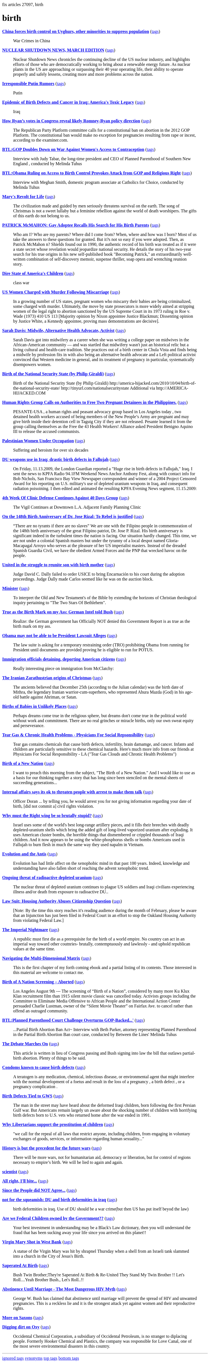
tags (155, 31)
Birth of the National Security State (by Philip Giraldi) (53, 373)
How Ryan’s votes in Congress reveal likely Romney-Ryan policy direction (71, 121)
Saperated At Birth (20, 1265)
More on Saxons (17, 1317)
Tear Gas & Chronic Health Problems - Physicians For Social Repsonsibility (73, 735)
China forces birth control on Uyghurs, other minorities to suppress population (75, 31)
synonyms (34, 1358)
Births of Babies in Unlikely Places (34, 706)
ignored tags (13, 1358)
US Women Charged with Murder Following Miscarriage (55, 292)
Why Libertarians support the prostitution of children (52, 1124)
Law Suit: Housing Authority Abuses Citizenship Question (56, 901)
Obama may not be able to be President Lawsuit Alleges (54, 635)
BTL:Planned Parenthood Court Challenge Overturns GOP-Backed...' (68, 1020)
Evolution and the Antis (24, 854)
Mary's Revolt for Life (23, 196)
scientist (9, 1171)
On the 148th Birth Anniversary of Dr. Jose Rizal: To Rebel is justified (67, 516)
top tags (50, 1358)
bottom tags (69, 1358)
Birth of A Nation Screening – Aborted (38, 981)
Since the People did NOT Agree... (33, 1190)
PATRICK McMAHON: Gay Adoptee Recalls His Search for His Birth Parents (75, 225)
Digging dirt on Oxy (20, 1327)
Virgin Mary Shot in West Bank (31, 1242)
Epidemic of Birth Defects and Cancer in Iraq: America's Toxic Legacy (68, 102)
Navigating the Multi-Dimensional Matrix (41, 958)
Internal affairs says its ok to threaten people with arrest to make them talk (72, 792)
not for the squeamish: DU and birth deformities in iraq (54, 1199)
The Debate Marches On (25, 1043)
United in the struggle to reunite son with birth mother (53, 564)
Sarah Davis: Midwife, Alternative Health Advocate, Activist (58, 330)
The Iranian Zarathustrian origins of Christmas (47, 677)
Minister (10, 588)
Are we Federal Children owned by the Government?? (52, 1218)
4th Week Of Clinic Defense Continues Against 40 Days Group (60, 497)
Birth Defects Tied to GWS (27, 1096)
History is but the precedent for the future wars (46, 1148)
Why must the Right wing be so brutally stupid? (47, 815)
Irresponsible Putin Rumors (28, 83)
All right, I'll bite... (19, 1181)
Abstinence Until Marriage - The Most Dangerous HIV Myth (58, 1289)
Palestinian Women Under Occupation (38, 440)
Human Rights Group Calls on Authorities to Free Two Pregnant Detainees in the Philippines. (89, 402)
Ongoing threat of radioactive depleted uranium (47, 877)
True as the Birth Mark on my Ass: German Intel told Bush (57, 612)
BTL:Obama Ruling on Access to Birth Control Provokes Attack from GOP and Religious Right (91, 173)
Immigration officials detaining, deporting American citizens (58, 659)
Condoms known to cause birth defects (38, 1067)
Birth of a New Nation (22, 763)
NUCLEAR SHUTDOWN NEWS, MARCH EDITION (53, 50)
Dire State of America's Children (32, 273)
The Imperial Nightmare (25, 929)
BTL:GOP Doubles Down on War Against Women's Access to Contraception (73, 149)
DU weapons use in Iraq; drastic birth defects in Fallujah (55, 459)
